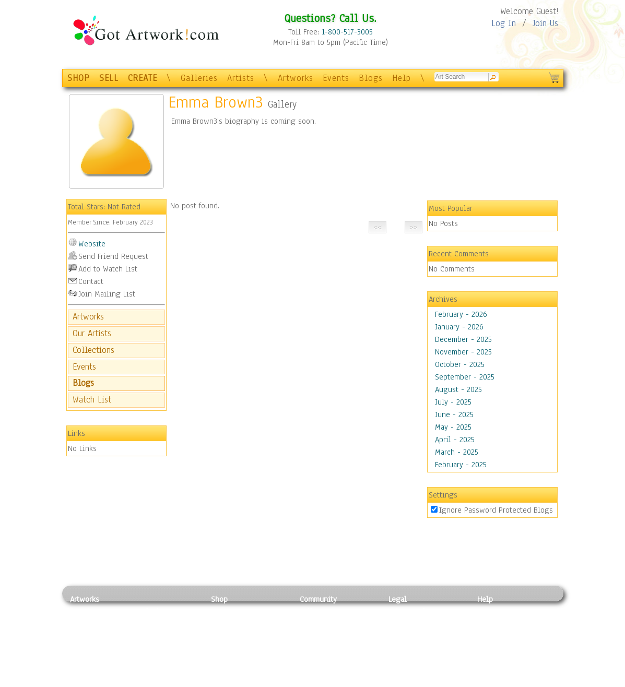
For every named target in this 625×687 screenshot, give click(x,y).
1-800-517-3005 (347, 32)
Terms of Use (410, 623)
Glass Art (153, 670)
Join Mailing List (106, 294)
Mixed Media (91, 658)
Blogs (371, 78)
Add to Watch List (107, 269)
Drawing (84, 634)
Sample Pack (498, 623)
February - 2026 (461, 314)
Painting (84, 611)
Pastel (148, 623)
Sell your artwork (329, 658)
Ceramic (151, 646)
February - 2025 (461, 464)
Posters (223, 634)
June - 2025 (454, 414)
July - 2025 (453, 402)
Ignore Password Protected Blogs (496, 510)
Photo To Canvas (238, 611)
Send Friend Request (113, 256)
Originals (226, 670)
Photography (91, 623)
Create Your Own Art (244, 681)
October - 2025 (460, 364)
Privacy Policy (411, 611)
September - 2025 (464, 377)
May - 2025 (453, 427)
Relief (148, 611)
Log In (503, 23)
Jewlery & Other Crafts (169, 681)
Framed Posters (236, 623)
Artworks (295, 78)
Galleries (199, 78)
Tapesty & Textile (167, 658)
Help (401, 78)
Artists (240, 78)
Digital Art (87, 646)
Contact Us (495, 611)
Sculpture (86, 670)
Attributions (405, 634)
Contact (90, 281)
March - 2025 (456, 452)
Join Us (545, 23)
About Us (492, 634)
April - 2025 (455, 439)
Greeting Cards (236, 646)
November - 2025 (463, 352)
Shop (219, 599)
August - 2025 (458, 389)
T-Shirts (224, 658)
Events (336, 78)
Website (91, 244)
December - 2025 (463, 339)
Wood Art (153, 634)
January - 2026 (459, 327)
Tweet (487, 681)
